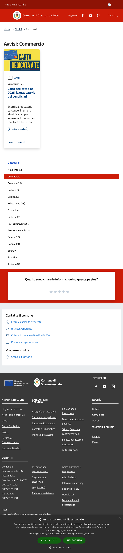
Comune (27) (15, 183)
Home (7, 29)
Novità (18, 29)
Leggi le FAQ (38, 487)
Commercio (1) (15, 176)
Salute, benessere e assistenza (72, 442)
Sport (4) (12, 251)
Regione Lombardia (15, 4)
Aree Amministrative (13, 415)
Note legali (68, 494)
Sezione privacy (70, 489)
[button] (61, 547)
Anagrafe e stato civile (44, 411)
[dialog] (61, 534)
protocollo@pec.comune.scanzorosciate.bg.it (27, 514)
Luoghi (96, 436)
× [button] (119, 518)
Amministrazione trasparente (71, 469)
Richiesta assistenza (43, 493)
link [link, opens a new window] (92, 533)
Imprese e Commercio (43, 423)
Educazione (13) (16, 203)
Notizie (96, 409)
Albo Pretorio (69, 477)
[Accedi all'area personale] (109, 4)
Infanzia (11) (14, 217)
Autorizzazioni (70, 450)
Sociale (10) (14, 244)
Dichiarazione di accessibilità (70, 502)
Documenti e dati (11, 448)
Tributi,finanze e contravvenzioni (71, 431)
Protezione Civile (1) (18, 230)
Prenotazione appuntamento (40, 469)
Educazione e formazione (69, 411)
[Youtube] (89, 15)
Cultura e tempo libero (44, 417)
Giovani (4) (13, 210)
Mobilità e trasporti (42, 435)
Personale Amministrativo (10, 440)
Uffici (5, 420)
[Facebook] (81, 15)
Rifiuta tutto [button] (74, 540)
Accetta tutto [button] (49, 540)
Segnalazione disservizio (39, 479)
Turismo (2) (14, 264)
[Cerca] (116, 15)
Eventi (95, 442)
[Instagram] (97, 15)
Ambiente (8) (15, 170)
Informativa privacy (72, 483)
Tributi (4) (13, 257)
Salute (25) (14, 237)
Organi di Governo (12, 409)
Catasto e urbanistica (43, 429)
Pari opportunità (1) (18, 224)
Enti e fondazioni (11, 426)
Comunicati (98, 415)
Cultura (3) (13, 190)
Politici (5, 432)
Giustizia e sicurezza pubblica (73, 421)
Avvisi (14, 77)
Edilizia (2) (13, 197)
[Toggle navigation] (6, 15)
